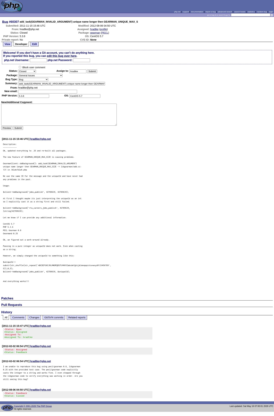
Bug (5, 21)
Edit (34, 44)
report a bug (211, 12)
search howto (239, 12)
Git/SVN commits (53, 317)
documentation (197, 12)
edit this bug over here (62, 55)
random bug (262, 12)
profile (103, 29)
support (186, 12)
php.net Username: (16, 60)
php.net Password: (60, 60)
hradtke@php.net (40, 139)
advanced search (225, 12)
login (271, 12)
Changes (34, 317)
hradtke (94, 29)
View (7, 44)
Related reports (76, 317)
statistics (251, 12)
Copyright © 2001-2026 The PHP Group (33, 410)
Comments (18, 317)
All (6, 317)
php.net (177, 12)
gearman (95, 32)
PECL (105, 32)
